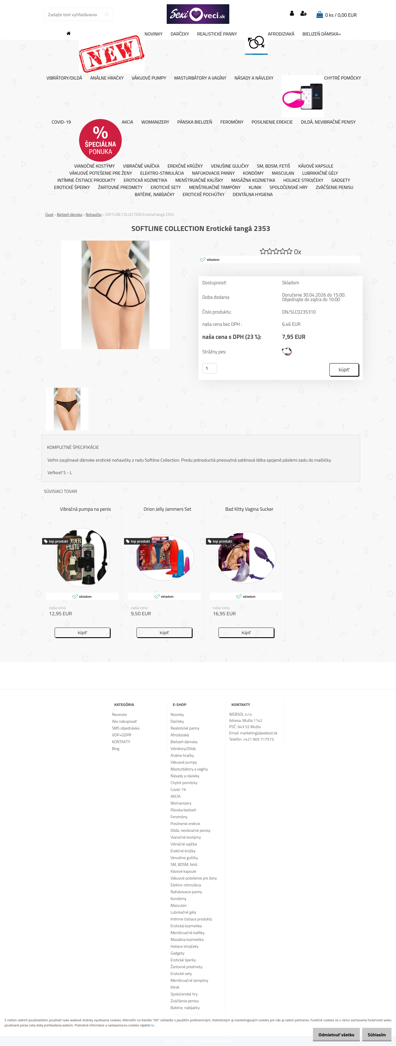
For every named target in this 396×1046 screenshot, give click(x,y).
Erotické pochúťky (203, 194)
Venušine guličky (230, 166)
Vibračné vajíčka (141, 166)
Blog (115, 749)
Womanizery (155, 122)
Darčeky (180, 34)
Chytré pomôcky (321, 96)
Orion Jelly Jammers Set (167, 509)
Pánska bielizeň (194, 122)
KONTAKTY (121, 742)
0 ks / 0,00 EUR (341, 15)
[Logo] (198, 14)
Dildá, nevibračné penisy (328, 122)
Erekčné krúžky (185, 166)
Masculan (283, 173)
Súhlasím (375, 1034)
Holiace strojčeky (303, 180)
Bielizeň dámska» (321, 34)
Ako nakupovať (124, 721)
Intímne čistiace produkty (86, 180)
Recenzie (119, 715)
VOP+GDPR (121, 735)
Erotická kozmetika (145, 180)
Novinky (120, 52)
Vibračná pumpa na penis (85, 509)
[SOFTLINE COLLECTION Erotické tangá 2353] (115, 242)
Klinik (255, 187)
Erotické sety (166, 187)
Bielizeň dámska (69, 214)
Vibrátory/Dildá (64, 78)
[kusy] (209, 369)
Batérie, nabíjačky (154, 194)
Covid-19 (61, 122)
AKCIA (106, 140)
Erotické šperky (72, 187)
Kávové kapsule (315, 166)
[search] (107, 14)
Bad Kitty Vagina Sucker (249, 509)
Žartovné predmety (120, 187)
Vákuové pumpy (149, 78)
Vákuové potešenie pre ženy (100, 173)
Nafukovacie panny (213, 173)
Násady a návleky (253, 78)
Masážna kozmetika (253, 180)
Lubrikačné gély (320, 173)
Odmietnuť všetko (332, 1034)
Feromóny (232, 122)
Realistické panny (217, 34)
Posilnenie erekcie (272, 122)
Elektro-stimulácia (162, 173)
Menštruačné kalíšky (199, 180)
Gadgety (340, 180)
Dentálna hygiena (253, 194)
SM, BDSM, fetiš (273, 166)
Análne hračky (106, 78)
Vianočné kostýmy (94, 166)
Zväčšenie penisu (334, 187)
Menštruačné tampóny (215, 187)
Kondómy (253, 173)
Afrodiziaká (269, 43)
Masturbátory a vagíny (200, 78)
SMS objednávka (125, 728)
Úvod (49, 214)
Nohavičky (94, 214)
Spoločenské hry (288, 187)
